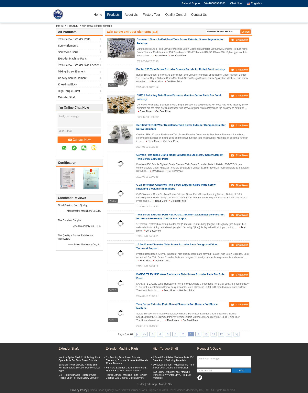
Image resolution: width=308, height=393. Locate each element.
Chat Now (236, 3)
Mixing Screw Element (71, 71)
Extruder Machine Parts (72, 58)
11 (213, 334)
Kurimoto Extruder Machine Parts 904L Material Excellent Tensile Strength (126, 369)
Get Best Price (178, 55)
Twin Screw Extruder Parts (74, 39)
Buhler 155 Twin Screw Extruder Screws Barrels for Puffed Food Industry (180, 69)
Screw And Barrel (68, 52)
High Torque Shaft (69, 91)
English (256, 3)
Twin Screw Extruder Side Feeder (78, 65)
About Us (131, 14)
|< (137, 334)
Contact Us (199, 14)
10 (206, 334)
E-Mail (141, 384)
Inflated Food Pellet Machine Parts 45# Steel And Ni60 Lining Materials (173, 359)
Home (98, 14)
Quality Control (175, 14)
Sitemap (152, 384)
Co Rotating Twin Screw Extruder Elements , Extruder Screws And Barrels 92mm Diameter (127, 360)
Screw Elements (68, 45)
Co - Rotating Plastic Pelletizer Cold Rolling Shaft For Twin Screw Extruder (79, 376)
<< (144, 334)
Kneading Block (67, 84)
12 (221, 334)
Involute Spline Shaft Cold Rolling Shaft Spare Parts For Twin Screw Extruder (79, 359)
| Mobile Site (165, 384)
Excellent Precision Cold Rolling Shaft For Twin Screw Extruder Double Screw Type (79, 367)
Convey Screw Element (72, 78)
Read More (161, 55)
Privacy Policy (78, 390)
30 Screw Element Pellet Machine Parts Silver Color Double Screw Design (173, 366)
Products (113, 14)
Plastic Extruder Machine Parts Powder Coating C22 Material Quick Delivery (126, 376)
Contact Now (79, 140)
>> (228, 334)
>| (236, 334)
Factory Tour (151, 14)
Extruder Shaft (67, 97)
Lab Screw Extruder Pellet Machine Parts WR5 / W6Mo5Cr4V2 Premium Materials (172, 375)
